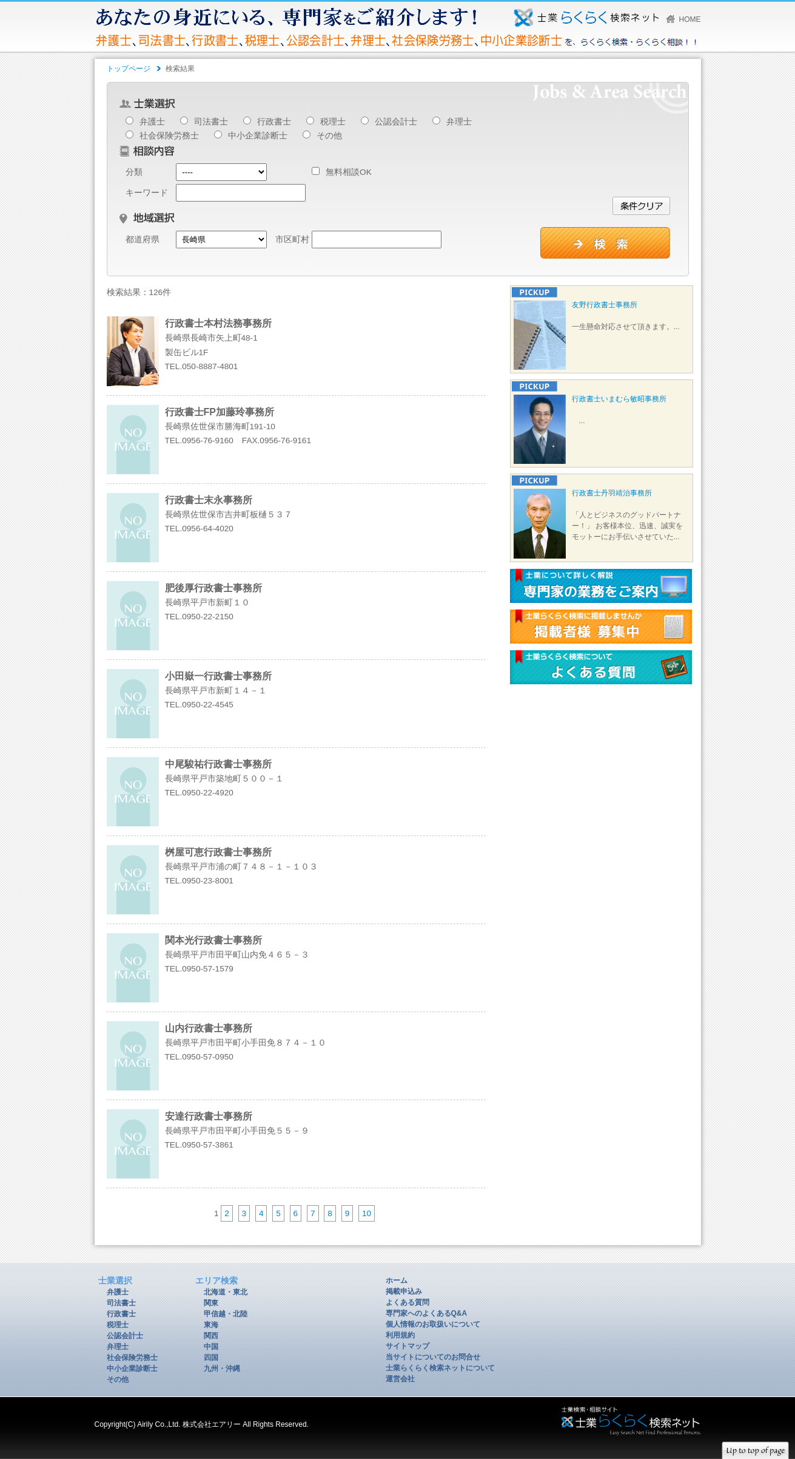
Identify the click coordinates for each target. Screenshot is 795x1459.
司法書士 (211, 121)
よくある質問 (407, 1302)
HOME (690, 19)
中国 (211, 1346)
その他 (329, 135)
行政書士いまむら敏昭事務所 (619, 399)
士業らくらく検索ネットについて (440, 1368)
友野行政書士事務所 (604, 305)
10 (366, 1213)
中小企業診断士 (257, 135)
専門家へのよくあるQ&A (427, 1313)
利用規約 (400, 1335)
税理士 (333, 121)
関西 (211, 1335)
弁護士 (152, 121)
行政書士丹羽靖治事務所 (612, 493)
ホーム (397, 1280)
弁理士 (459, 121)
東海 (211, 1325)
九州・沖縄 (222, 1368)
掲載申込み (404, 1291)
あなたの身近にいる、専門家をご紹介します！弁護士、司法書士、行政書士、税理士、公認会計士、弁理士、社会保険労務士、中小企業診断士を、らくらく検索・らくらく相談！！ (586, 17)
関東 (211, 1303)
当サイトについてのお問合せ (433, 1357)
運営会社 (400, 1379)
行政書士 (274, 121)
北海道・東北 (225, 1292)
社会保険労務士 (169, 135)
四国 (211, 1357)
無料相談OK (342, 172)
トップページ (128, 68)
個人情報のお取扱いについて (433, 1324)
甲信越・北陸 (225, 1314)
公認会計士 (396, 121)
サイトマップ (407, 1346)
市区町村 (292, 239)
